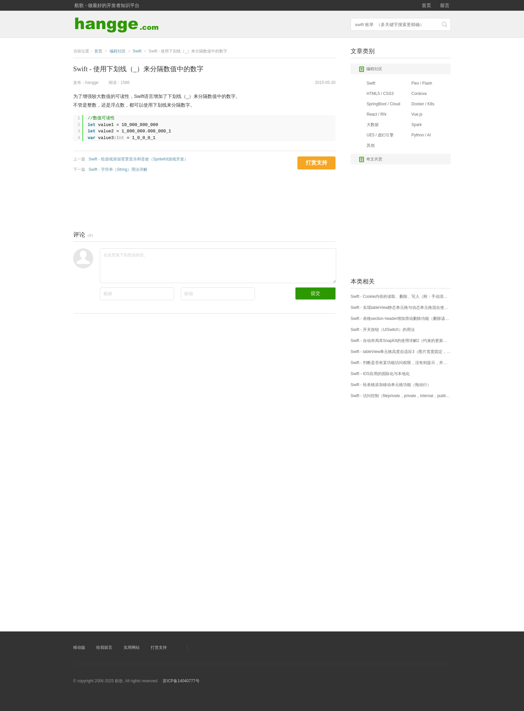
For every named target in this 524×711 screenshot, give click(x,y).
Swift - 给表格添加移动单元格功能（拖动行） (391, 384)
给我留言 (104, 647)
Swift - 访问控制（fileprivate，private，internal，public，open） (401, 395)
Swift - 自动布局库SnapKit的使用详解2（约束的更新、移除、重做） (401, 340)
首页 (426, 5)
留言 (444, 5)
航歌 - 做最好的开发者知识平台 (107, 5)
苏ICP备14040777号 (181, 681)
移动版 (79, 647)
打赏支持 (159, 647)
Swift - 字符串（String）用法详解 (118, 169)
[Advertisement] (194, 200)
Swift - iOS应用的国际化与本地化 (380, 373)
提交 (315, 293)
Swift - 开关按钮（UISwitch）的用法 (383, 329)
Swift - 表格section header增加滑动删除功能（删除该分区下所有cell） (401, 318)
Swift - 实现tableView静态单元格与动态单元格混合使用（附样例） (401, 307)
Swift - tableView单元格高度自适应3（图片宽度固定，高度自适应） (401, 351)
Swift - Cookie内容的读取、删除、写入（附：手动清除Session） (401, 296)
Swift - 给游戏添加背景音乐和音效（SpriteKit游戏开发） (138, 159)
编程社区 (370, 69)
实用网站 (132, 647)
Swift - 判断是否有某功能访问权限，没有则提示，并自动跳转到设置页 (401, 362)
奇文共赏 (370, 159)
